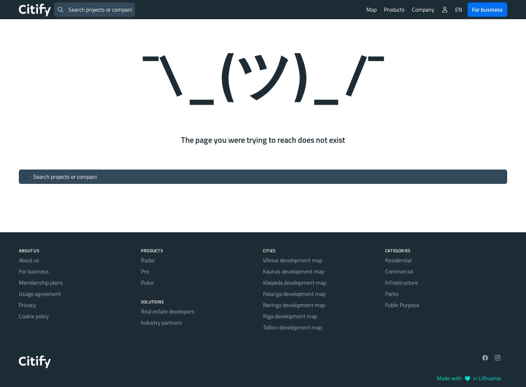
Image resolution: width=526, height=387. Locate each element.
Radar (148, 260)
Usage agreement (40, 293)
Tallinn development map (292, 327)
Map (371, 9)
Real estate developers (168, 311)
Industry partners (161, 322)
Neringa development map (294, 305)
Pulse (147, 282)
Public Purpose (402, 305)
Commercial (399, 271)
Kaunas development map (293, 271)
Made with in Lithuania (469, 378)
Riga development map (290, 316)
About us (29, 260)
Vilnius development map (292, 260)
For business (487, 9)
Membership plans (41, 282)
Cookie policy (34, 316)
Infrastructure (401, 282)
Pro (145, 271)
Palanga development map (294, 293)
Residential (398, 260)
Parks (392, 293)
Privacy (27, 305)
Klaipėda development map (294, 282)
